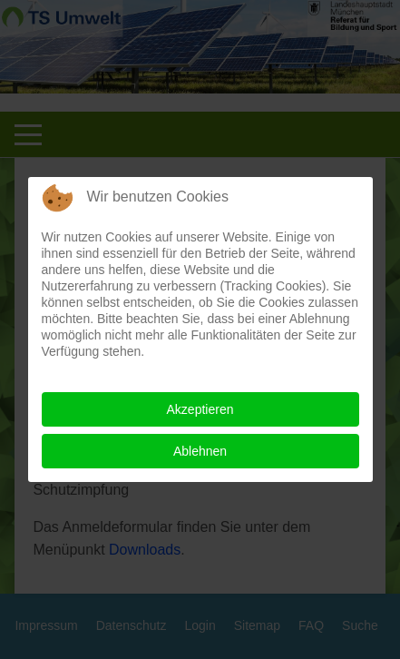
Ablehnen (200, 451)
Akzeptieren (200, 409)
